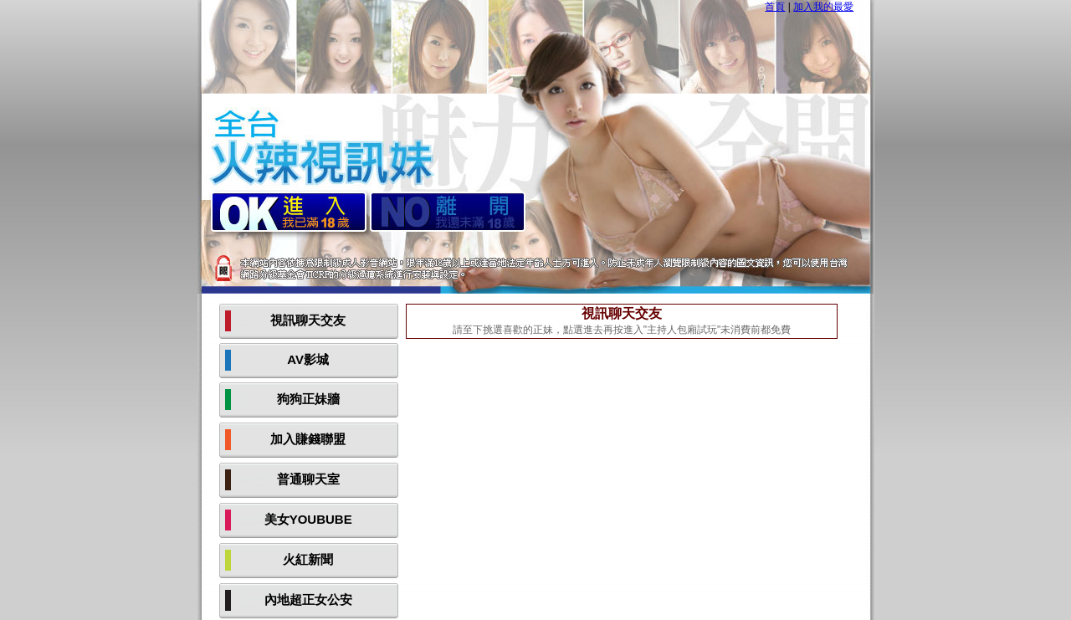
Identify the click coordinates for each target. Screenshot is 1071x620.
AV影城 (308, 359)
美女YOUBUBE (308, 519)
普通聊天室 (308, 479)
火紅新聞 (308, 559)
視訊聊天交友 (308, 320)
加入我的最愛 (823, 7)
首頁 (775, 7)
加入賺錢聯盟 (308, 439)
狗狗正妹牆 (308, 399)
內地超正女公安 (308, 599)
